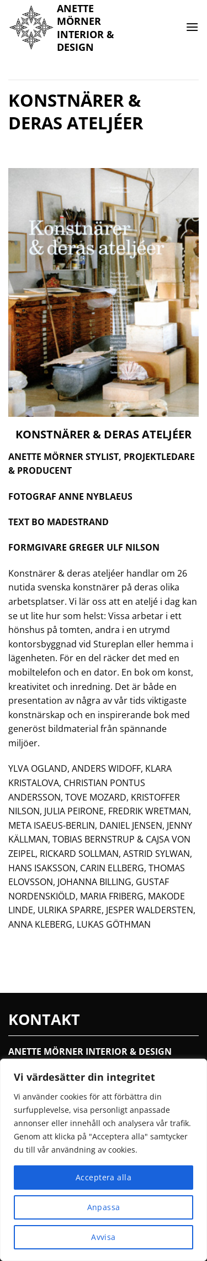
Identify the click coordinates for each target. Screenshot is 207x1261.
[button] (192, 26)
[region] (103, 1160)
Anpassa (103, 1207)
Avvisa (103, 1237)
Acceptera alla (103, 1177)
